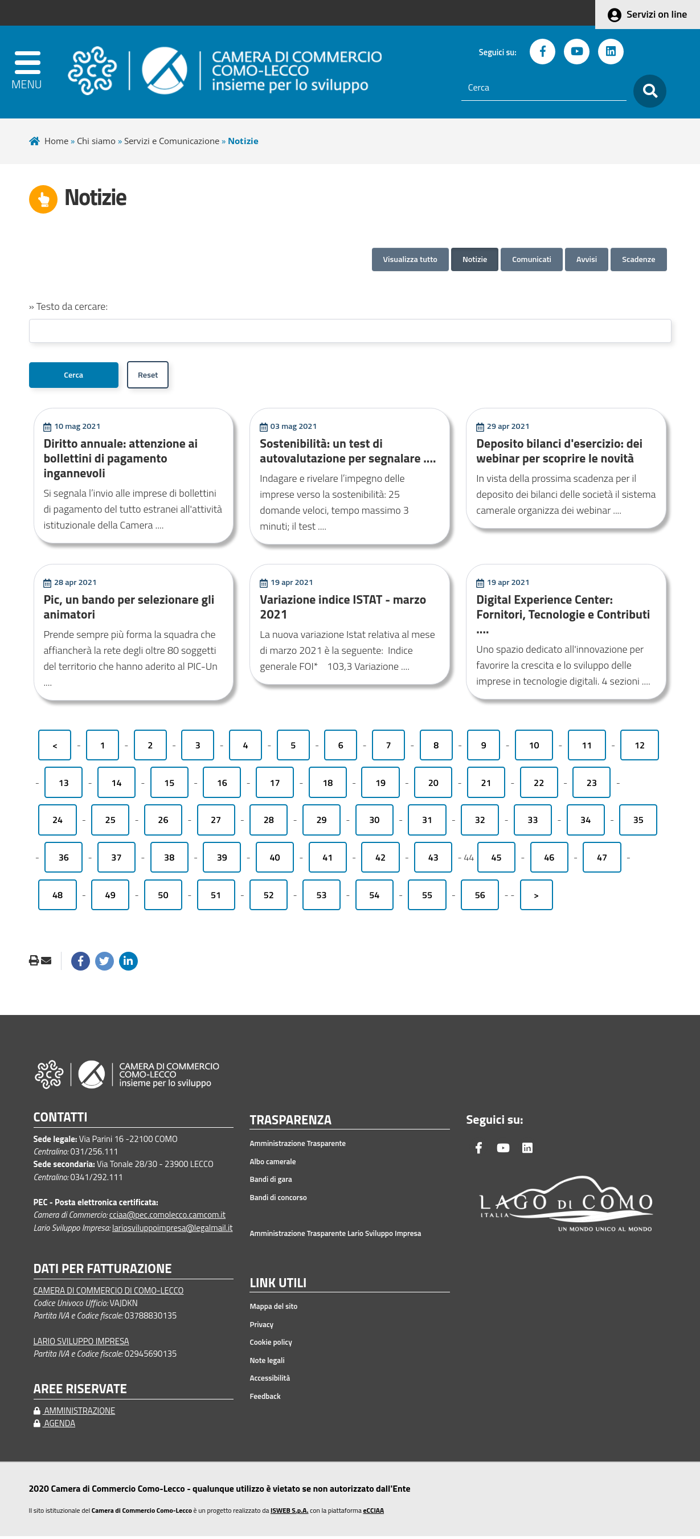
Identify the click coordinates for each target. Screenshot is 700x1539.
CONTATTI (61, 1120)
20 (433, 785)
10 (534, 748)
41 (327, 860)
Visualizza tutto (410, 259)
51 (216, 897)
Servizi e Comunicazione (171, 140)
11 (587, 748)
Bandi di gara (270, 1182)
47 (602, 860)
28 (269, 822)
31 (427, 822)
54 (374, 897)
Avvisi (586, 259)
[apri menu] (37, 72)
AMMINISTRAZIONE (75, 1413)
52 (269, 897)
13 (64, 785)
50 (163, 897)
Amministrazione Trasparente (297, 1146)
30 (374, 822)
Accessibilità (269, 1380)
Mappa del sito (273, 1309)
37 (116, 860)
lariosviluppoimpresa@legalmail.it (172, 1230)
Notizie (474, 259)
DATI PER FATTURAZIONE (103, 1271)
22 (539, 785)
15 (169, 785)
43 (433, 860)
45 (497, 860)
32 (480, 822)
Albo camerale (272, 1164)
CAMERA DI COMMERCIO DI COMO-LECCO (109, 1293)
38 (169, 860)
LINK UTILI (277, 1286)
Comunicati (531, 259)
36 (64, 860)
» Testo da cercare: (68, 306)
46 (549, 860)
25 (110, 822)
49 (110, 897)
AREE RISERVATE (80, 1391)
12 (639, 748)
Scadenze (638, 259)
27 (216, 822)
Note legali (266, 1363)
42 (380, 860)
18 (327, 785)
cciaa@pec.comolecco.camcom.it (167, 1217)
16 (222, 785)
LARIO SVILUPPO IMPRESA (81, 1343)
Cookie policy (270, 1344)
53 (321, 897)
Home (56, 140)
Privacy (261, 1327)
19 (380, 785)
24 (57, 822)
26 (163, 822)
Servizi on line (657, 14)
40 (275, 860)
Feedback (264, 1399)
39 (222, 860)
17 (275, 785)
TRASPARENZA (290, 1123)
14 (116, 785)
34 (585, 822)
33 (532, 822)
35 (638, 822)
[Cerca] (544, 88)
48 (57, 897)
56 (480, 897)
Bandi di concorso (277, 1200)
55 (427, 897)
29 (321, 822)
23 (592, 785)
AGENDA (55, 1425)
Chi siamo (96, 140)
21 (486, 785)
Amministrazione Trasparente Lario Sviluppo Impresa (335, 1236)
